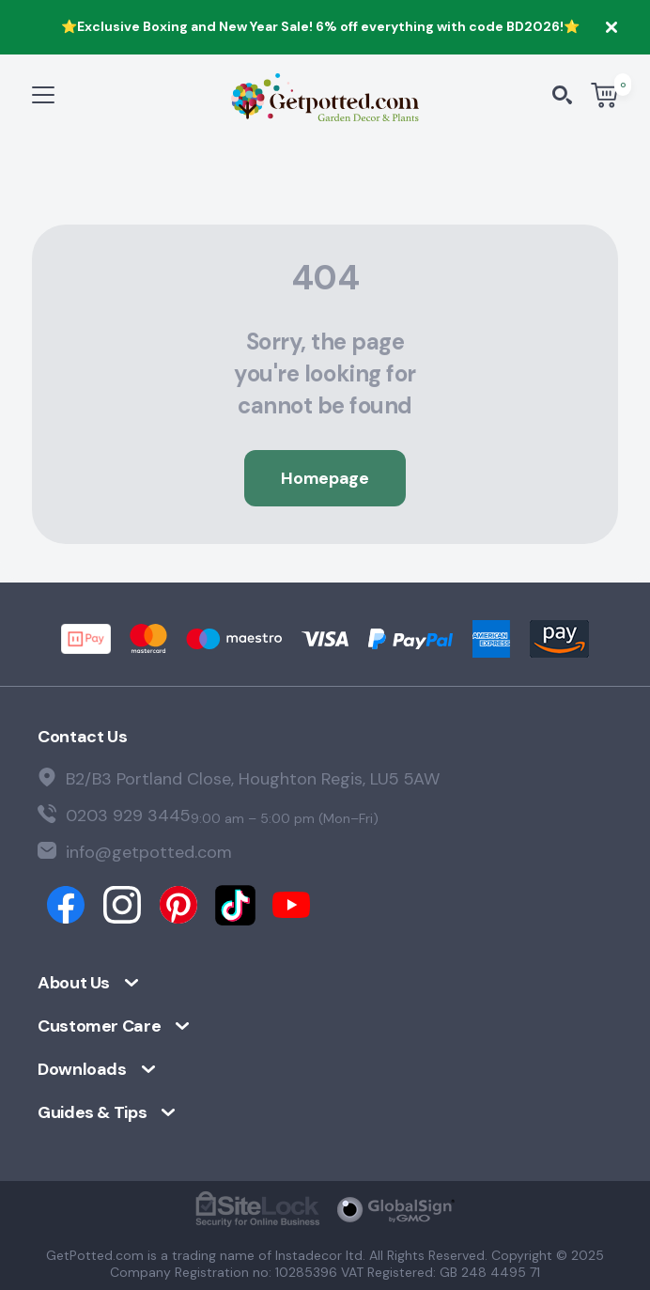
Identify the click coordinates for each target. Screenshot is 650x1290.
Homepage (324, 478)
